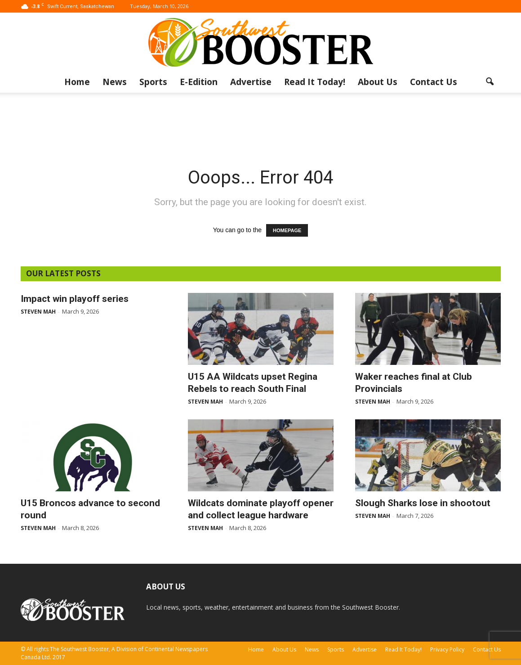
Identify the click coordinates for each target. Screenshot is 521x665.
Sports (153, 82)
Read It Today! (314, 82)
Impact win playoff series (75, 298)
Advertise (251, 82)
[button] (490, 82)
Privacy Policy (447, 649)
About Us (377, 82)
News (114, 82)
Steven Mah (38, 311)
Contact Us (433, 82)
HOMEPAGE (287, 230)
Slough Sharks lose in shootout (422, 503)
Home (77, 82)
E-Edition (199, 82)
